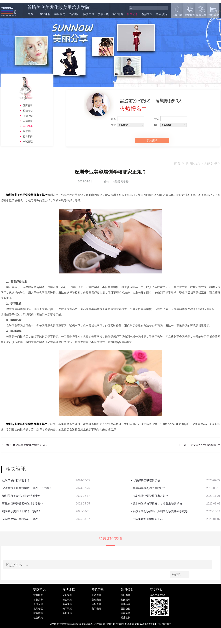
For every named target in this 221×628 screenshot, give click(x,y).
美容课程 (67, 599)
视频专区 (147, 14)
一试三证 (28, 141)
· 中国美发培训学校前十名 (147, 519)
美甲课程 (67, 608)
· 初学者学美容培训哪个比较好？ (21, 511)
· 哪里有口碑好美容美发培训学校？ (22, 503)
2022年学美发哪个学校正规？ (30, 445)
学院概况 (59, 14)
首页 (30, 14)
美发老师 (96, 604)
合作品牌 (38, 604)
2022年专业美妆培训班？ (204, 445)
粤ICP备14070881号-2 (115, 624)
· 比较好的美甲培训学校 (145, 480)
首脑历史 (38, 595)
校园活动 (28, 110)
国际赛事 (28, 105)
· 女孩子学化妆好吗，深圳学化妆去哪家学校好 (159, 511)
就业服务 (117, 14)
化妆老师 (96, 595)
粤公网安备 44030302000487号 (144, 624)
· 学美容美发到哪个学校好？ (148, 488)
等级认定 (161, 14)
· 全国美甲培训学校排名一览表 (19, 519)
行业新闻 (28, 136)
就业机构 (38, 617)
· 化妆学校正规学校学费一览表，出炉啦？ (26, 488)
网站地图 (166, 624)
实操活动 (28, 115)
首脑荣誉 (38, 599)
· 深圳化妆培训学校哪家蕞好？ (149, 495)
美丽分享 (28, 126)
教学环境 (103, 14)
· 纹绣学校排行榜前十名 (15, 480)
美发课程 (67, 604)
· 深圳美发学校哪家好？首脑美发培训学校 (156, 503)
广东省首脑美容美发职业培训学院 (75, 624)
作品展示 (74, 14)
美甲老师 (96, 608)
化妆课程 (67, 595)
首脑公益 (28, 121)
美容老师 (96, 599)
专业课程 (44, 14)
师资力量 (88, 14)
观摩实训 (28, 131)
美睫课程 (67, 613)
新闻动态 (132, 14)
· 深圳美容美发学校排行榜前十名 (21, 495)
